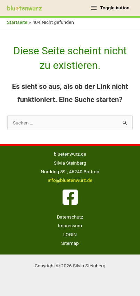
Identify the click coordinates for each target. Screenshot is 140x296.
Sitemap (70, 243)
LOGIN (70, 234)
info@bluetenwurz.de (70, 180)
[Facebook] (70, 197)
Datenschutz (70, 217)
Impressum (70, 225)
